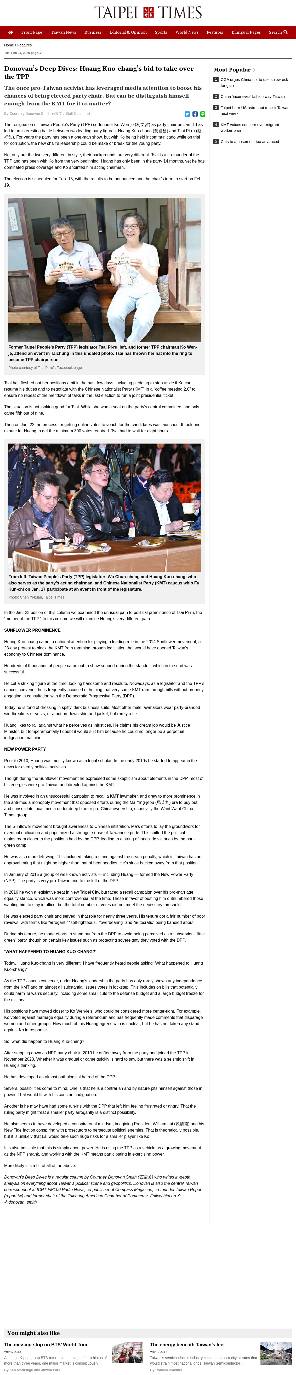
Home (9, 45)
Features (24, 45)
